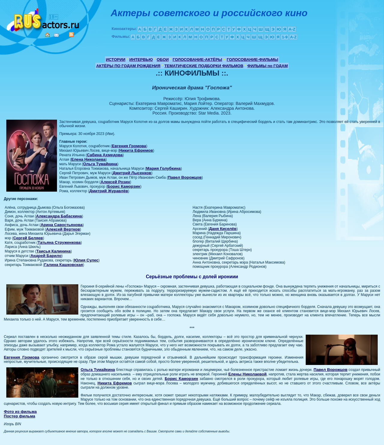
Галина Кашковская (63, 264)
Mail (56, 35)
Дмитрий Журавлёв (108, 191)
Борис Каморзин (123, 186)
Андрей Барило (45, 255)
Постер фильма (19, 416)
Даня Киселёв (223, 228)
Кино (43, 18)
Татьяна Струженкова (59, 242)
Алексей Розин (115, 182)
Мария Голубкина (163, 168)
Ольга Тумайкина (100, 164)
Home (47, 35)
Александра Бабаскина (59, 216)
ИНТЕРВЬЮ (141, 59)
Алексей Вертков (63, 229)
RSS (71, 34)
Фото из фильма (20, 411)
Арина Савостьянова (61, 224)
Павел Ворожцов (185, 177)
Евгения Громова (129, 146)
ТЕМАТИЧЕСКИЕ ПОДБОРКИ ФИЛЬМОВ (203, 66)
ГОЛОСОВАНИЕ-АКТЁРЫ (197, 59)
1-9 (284, 37)
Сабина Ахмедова (105, 155)
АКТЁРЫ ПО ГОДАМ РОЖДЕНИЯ (128, 66)
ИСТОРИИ (115, 59)
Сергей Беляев (28, 238)
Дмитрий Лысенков (132, 173)
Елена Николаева (88, 159)
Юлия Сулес (86, 260)
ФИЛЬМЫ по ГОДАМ (267, 66)
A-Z (292, 29)
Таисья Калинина (53, 251)
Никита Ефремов (136, 150)
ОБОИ (163, 59)
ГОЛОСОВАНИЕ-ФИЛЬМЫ (252, 59)
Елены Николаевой (247, 374)
